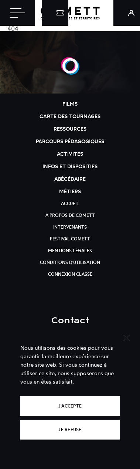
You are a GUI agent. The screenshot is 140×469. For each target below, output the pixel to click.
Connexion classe (70, 274)
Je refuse (69, 429)
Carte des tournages (70, 116)
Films (70, 103)
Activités (70, 154)
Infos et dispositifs (70, 166)
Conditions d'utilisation (70, 262)
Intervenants (70, 227)
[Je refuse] (126, 337)
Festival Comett (70, 238)
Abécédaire (70, 179)
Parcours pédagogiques (70, 141)
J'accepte (70, 406)
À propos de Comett (70, 215)
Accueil (70, 203)
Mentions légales (70, 250)
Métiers (70, 191)
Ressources (70, 129)
